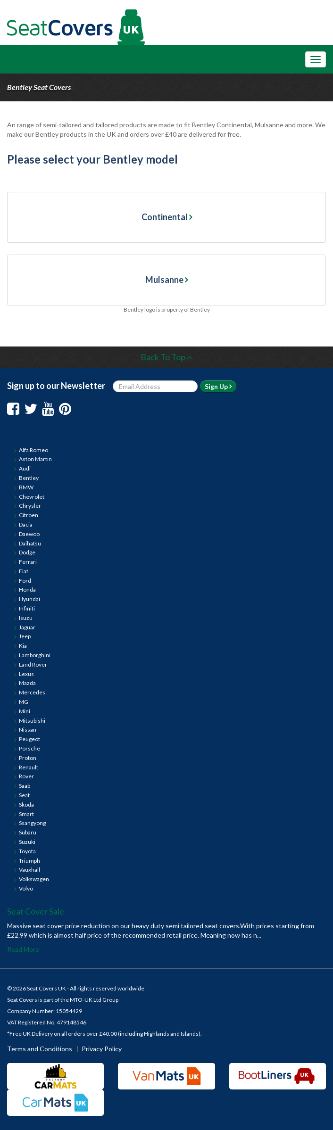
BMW (26, 487)
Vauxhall (29, 869)
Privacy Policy (102, 1049)
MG (23, 701)
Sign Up (218, 386)
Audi (25, 468)
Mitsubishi (32, 720)
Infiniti (27, 608)
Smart (26, 813)
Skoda (26, 804)
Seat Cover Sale (35, 911)
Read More (23, 949)
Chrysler (30, 505)
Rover (26, 776)
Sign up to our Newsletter (56, 385)
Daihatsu (30, 543)
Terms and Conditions (39, 1049)
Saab (24, 785)
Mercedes (32, 692)
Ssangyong (32, 822)
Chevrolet (31, 496)
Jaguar (27, 627)
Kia (23, 645)
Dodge (27, 552)
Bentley (29, 477)
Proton (27, 757)
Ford (25, 580)
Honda (27, 589)
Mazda (27, 682)
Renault (28, 767)
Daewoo (29, 533)
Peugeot (29, 738)
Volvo (26, 888)
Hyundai (29, 598)
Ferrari (28, 561)
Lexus (26, 673)
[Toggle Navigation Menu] (315, 59)
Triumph (29, 860)
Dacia (26, 524)
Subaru (27, 832)
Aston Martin (35, 458)
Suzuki (27, 841)
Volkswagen (34, 879)
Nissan (27, 729)
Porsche (29, 748)
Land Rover (33, 664)
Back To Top (166, 357)
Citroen (28, 515)
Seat (24, 795)
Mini (24, 711)
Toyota (27, 851)
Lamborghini (34, 655)
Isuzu (26, 617)
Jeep (25, 636)
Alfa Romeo (33, 450)
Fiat (23, 571)
